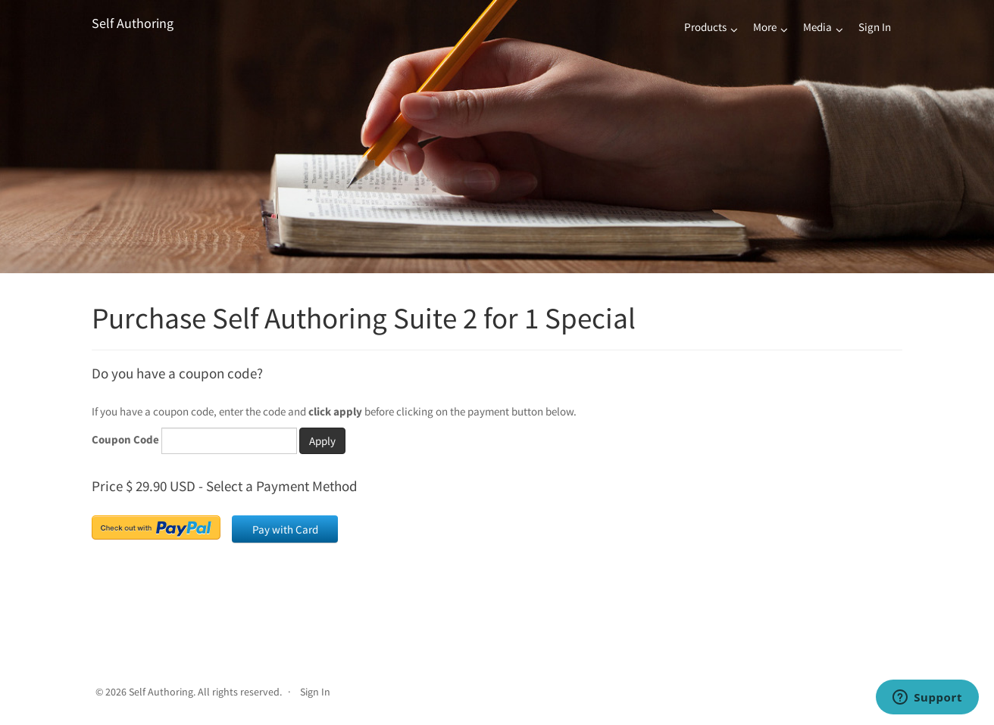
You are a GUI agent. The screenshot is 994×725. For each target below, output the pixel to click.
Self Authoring (132, 23)
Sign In (874, 27)
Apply (322, 441)
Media (817, 27)
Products (705, 27)
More (765, 27)
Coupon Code (125, 439)
